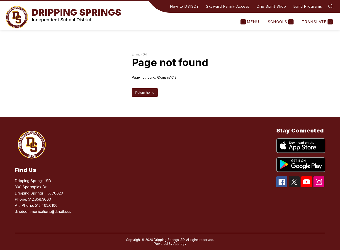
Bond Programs (307, 6)
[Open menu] (249, 22)
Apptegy (179, 243)
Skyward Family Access (227, 6)
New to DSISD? (184, 6)
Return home (144, 92)
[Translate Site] (317, 22)
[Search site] (331, 6)
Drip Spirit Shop (271, 6)
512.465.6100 (46, 205)
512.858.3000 (39, 199)
